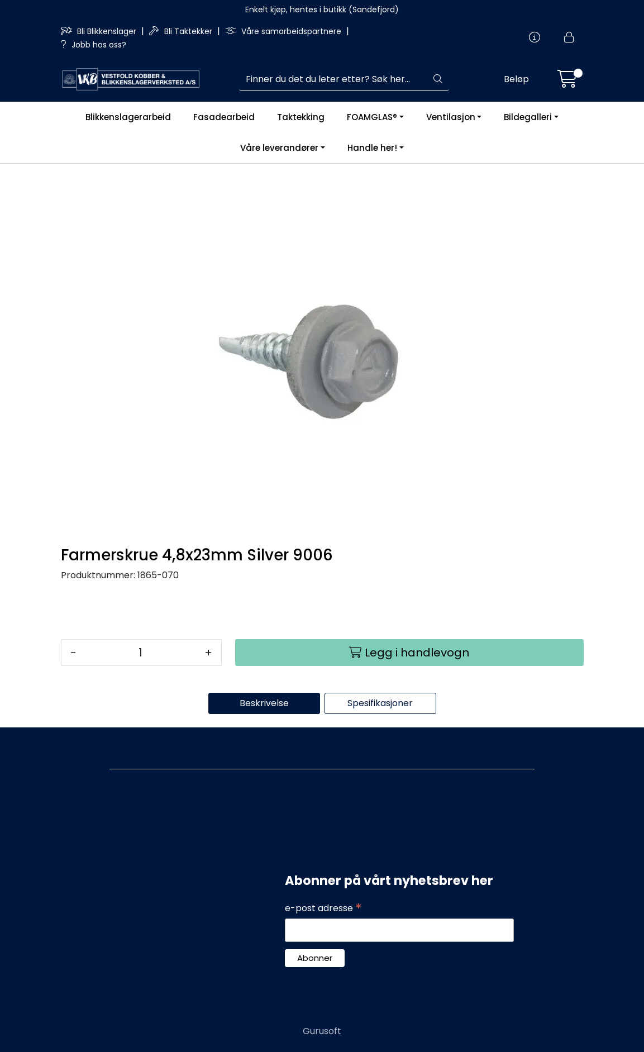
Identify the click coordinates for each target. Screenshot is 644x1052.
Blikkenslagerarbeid (128, 117)
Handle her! (372, 148)
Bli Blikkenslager (100, 31)
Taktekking (301, 117)
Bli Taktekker (181, 31)
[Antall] (140, 652)
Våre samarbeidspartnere (284, 31)
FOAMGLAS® (372, 117)
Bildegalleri (528, 117)
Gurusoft (322, 1031)
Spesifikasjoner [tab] (380, 703)
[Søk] (333, 79)
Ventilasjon (450, 117)
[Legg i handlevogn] (409, 652)
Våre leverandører (279, 148)
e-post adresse (323, 908)
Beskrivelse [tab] (264, 703)
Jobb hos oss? (93, 44)
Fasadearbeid (224, 117)
